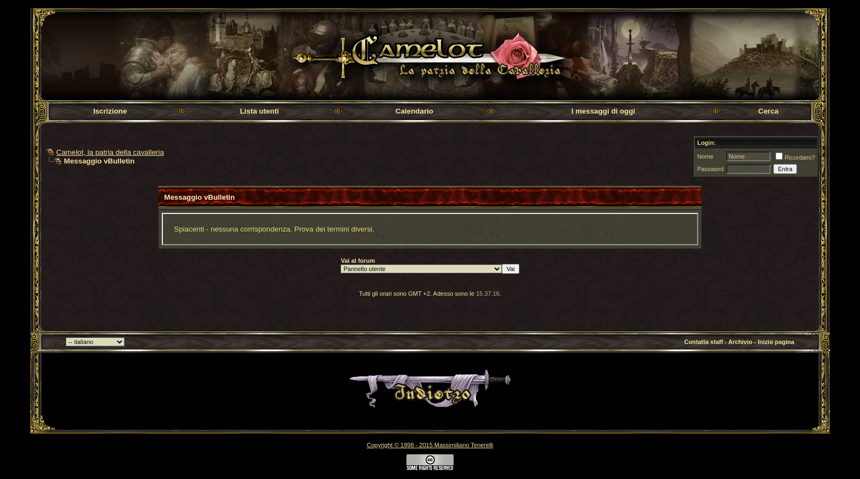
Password (710, 169)
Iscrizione (110, 111)
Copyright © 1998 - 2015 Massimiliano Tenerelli (430, 445)
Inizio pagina (776, 342)
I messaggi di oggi (603, 111)
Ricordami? (795, 157)
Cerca (768, 111)
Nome (705, 156)
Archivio (740, 342)
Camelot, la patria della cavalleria (110, 152)
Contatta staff (703, 342)
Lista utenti (259, 111)
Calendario (414, 111)
